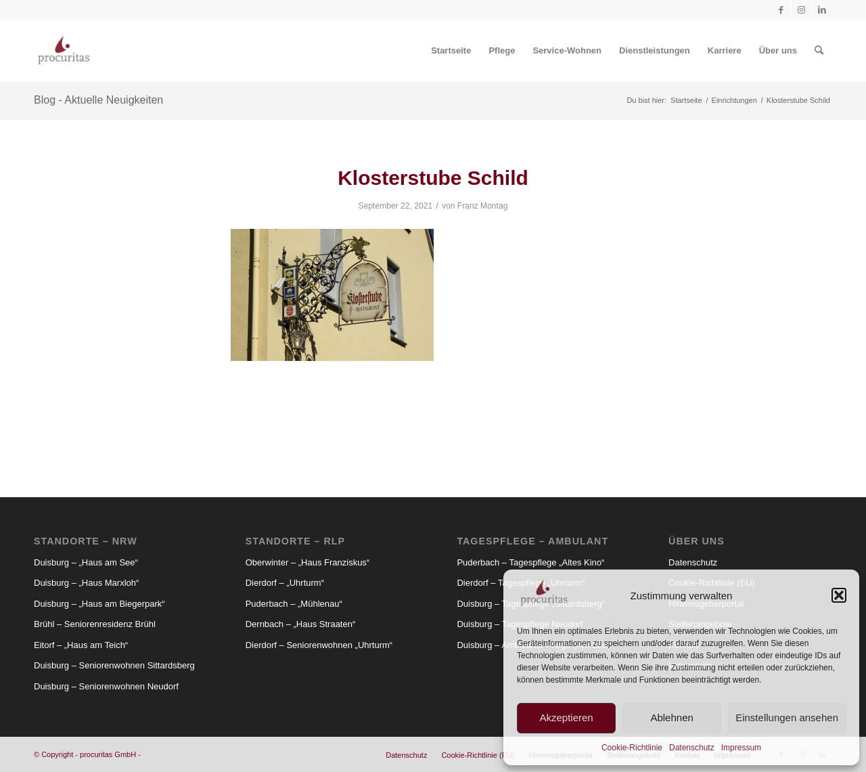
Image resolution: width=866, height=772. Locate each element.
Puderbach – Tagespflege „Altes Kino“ (530, 562)
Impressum (741, 747)
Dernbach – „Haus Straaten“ (301, 624)
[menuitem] (451, 51)
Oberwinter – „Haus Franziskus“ (308, 562)
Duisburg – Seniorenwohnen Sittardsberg (114, 665)
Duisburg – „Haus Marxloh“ (86, 583)
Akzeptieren (566, 717)
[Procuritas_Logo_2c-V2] (63, 51)
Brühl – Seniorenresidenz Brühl (95, 624)
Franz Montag (482, 206)
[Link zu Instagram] (801, 10)
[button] (839, 595)
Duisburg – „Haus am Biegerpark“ (99, 604)
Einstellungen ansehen (786, 717)
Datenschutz (691, 747)
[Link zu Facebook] (781, 10)
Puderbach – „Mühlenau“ (294, 604)
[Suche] (819, 51)
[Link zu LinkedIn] (822, 10)
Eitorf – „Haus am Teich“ (81, 645)
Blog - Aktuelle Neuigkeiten (98, 100)
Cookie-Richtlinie (631, 747)
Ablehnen (671, 717)
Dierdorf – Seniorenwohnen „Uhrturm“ (319, 645)
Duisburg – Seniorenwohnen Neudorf (106, 686)
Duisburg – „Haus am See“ (86, 562)
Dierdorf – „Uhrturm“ (285, 583)
